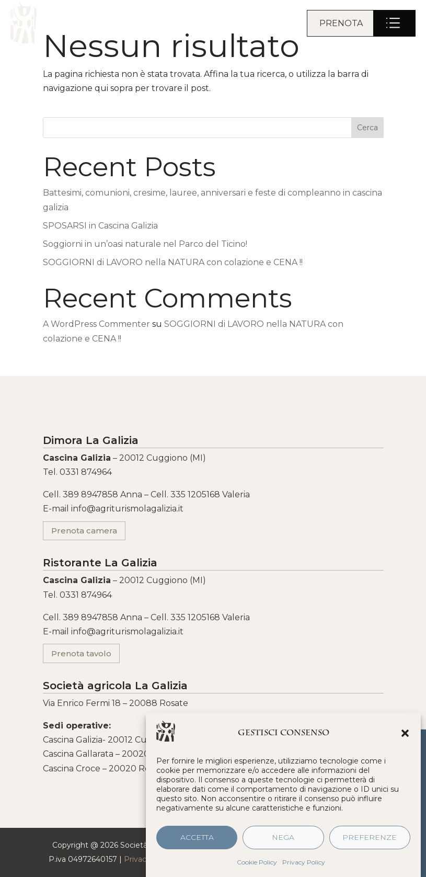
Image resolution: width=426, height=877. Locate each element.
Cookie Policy (257, 866)
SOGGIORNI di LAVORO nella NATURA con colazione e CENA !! (173, 262)
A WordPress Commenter (96, 324)
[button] (405, 737)
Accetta (197, 842)
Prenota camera (84, 531)
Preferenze (369, 842)
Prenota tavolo (81, 653)
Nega (283, 842)
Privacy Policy (303, 866)
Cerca (367, 127)
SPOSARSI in (100, 226)
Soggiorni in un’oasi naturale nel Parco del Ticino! (145, 244)
